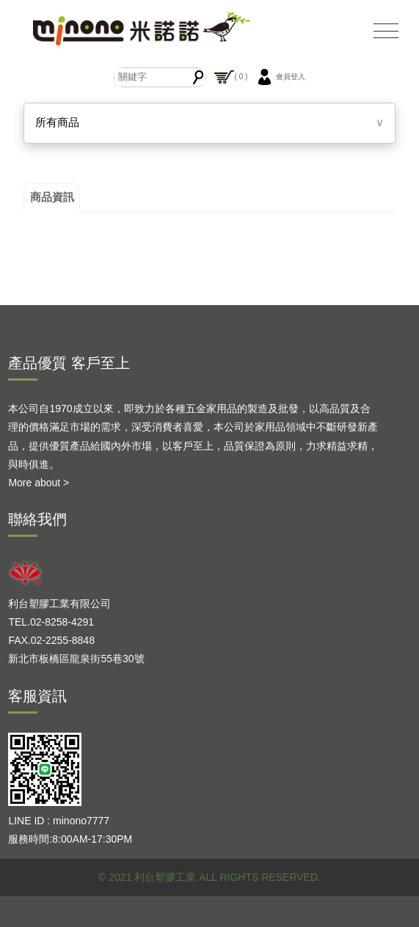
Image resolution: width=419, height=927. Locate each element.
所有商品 (57, 122)
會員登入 (279, 77)
